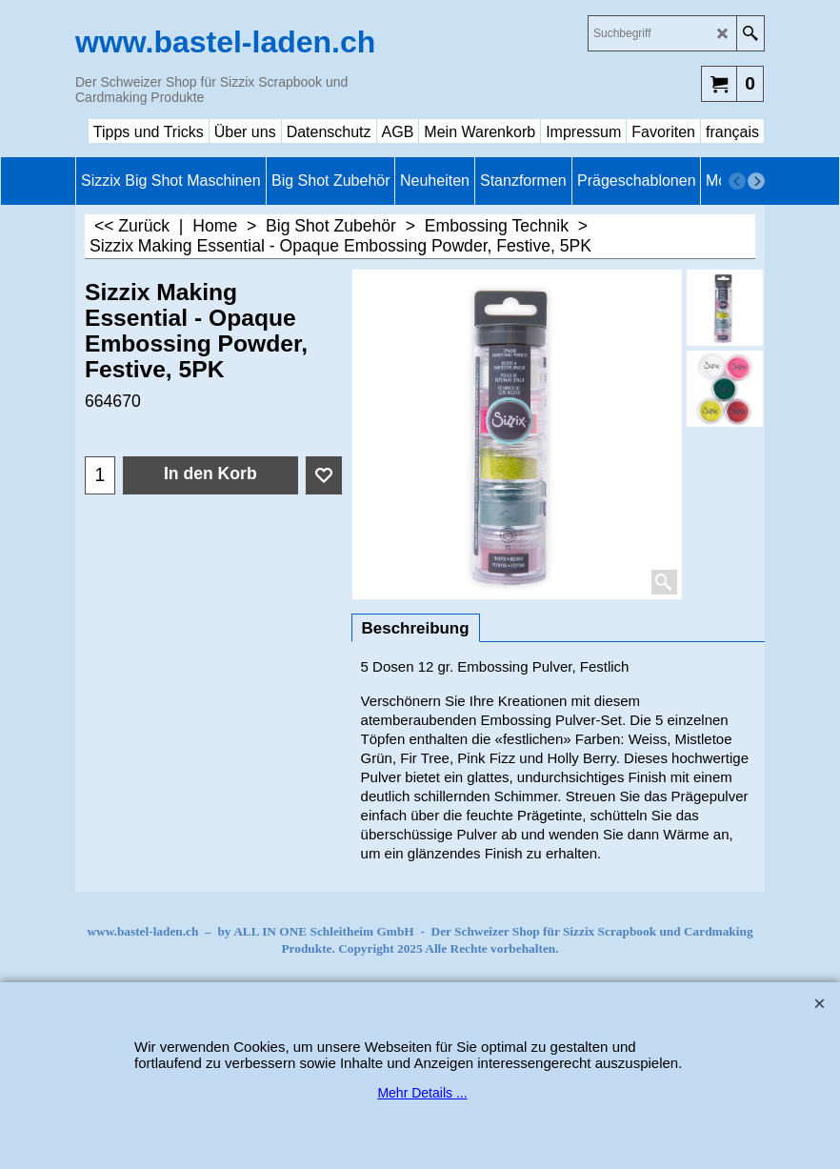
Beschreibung (416, 628)
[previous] (737, 181)
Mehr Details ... (422, 1092)
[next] (756, 181)
